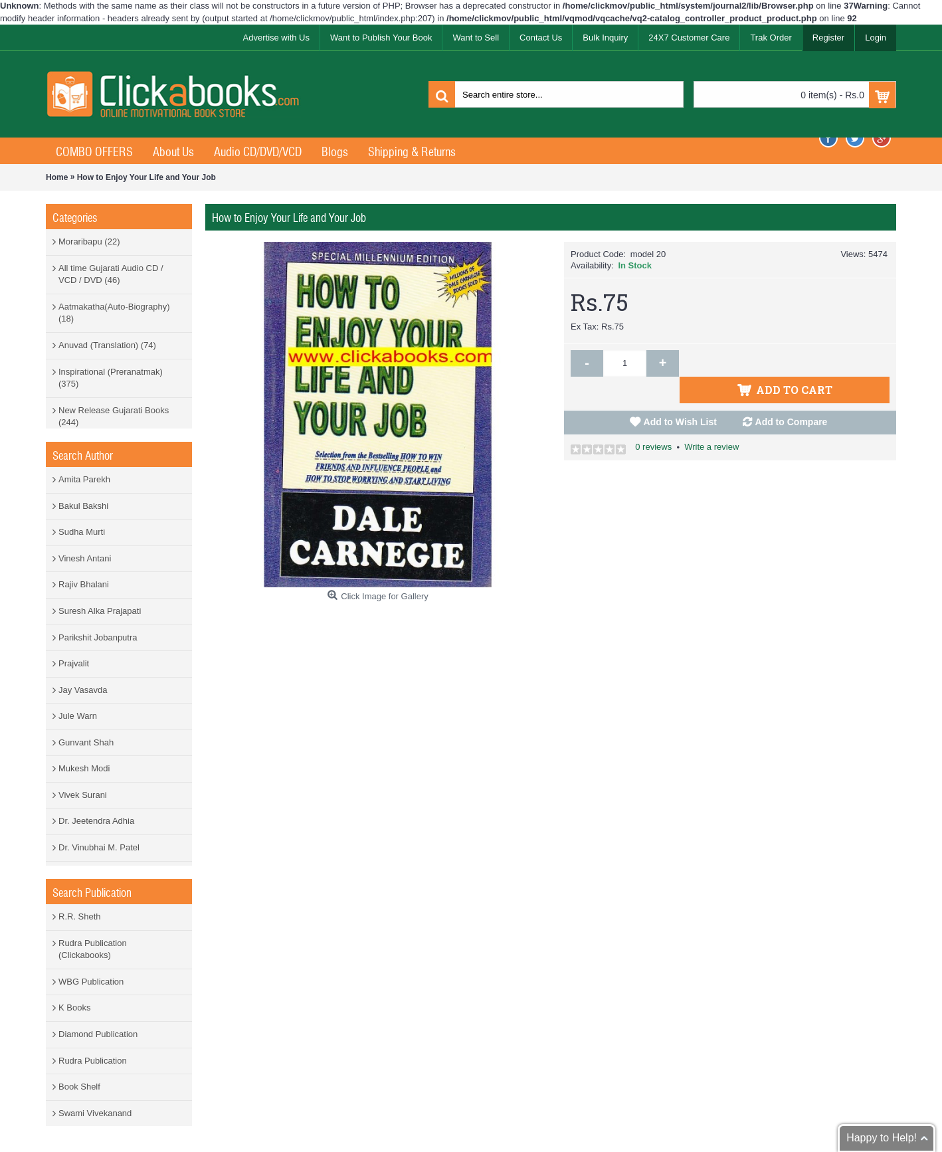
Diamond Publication (98, 1034)
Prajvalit (73, 663)
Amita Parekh (84, 479)
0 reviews (653, 420)
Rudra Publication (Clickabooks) (92, 949)
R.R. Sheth (79, 916)
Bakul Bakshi (83, 506)
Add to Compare (791, 395)
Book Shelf (79, 1087)
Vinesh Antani (84, 558)
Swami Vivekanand (95, 1113)
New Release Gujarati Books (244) (113, 416)
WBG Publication (91, 982)
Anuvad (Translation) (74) (107, 345)
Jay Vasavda (82, 690)
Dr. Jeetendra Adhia (96, 821)
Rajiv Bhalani (83, 584)
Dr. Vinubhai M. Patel (99, 847)
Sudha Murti (81, 532)
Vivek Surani (82, 795)
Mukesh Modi (84, 768)
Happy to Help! (881, 1137)
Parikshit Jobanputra (98, 637)
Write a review (711, 420)
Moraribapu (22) (89, 241)
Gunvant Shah (86, 742)
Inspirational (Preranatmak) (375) (110, 378)
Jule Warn (77, 716)
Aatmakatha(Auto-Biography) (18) (114, 313)
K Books (74, 1007)
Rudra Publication (92, 1061)
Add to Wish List (680, 395)
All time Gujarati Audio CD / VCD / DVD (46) (110, 274)
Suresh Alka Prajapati (99, 611)
